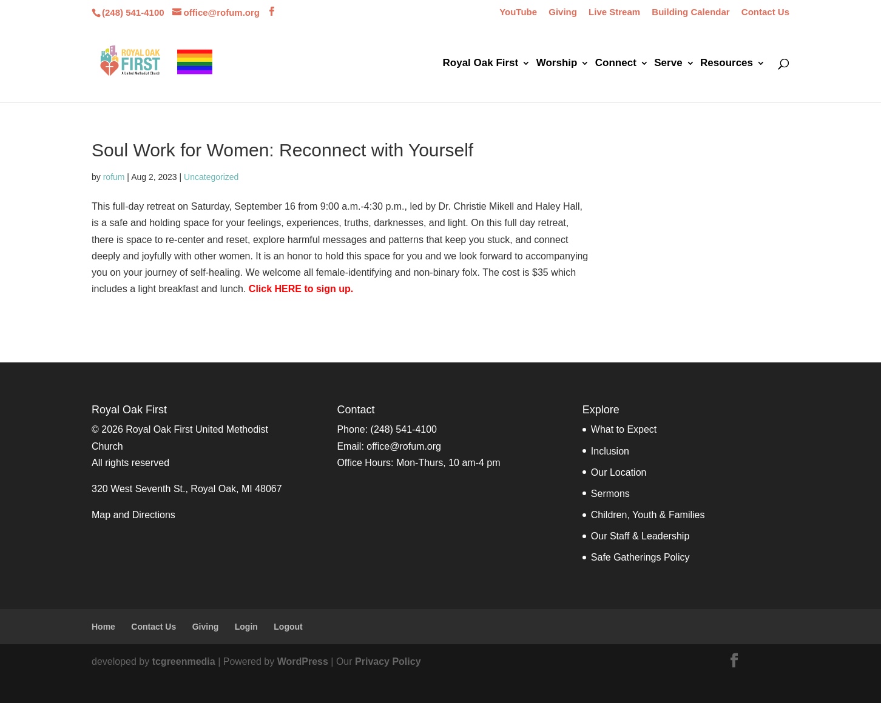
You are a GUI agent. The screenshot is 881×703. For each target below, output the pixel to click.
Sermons (610, 493)
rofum (114, 177)
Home (103, 626)
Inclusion (610, 451)
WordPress (302, 661)
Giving (563, 12)
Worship (557, 63)
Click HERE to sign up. (301, 289)
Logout (288, 626)
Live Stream (614, 12)
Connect (615, 63)
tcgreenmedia (183, 661)
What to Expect (624, 429)
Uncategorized (211, 177)
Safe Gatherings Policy (640, 557)
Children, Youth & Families (648, 515)
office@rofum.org (403, 446)
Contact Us (765, 12)
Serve (668, 63)
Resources (726, 63)
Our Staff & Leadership (640, 536)
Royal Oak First (481, 63)
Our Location (619, 472)
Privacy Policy (388, 661)
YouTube (518, 12)
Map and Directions (133, 515)
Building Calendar (690, 12)
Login (246, 626)
